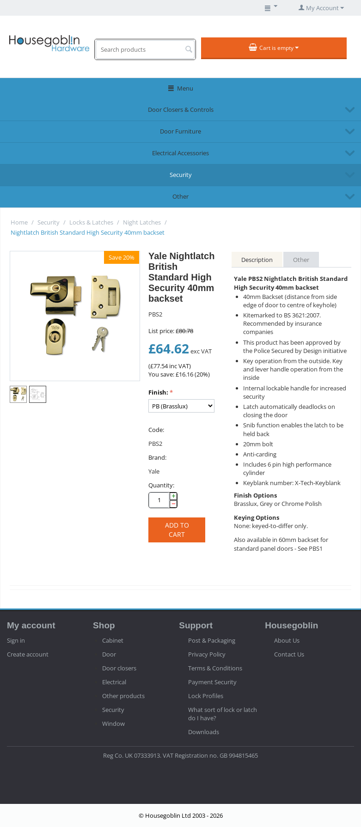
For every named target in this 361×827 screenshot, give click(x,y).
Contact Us (289, 654)
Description (257, 259)
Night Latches (142, 222)
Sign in (16, 640)
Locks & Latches (91, 222)
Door (109, 654)
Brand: (157, 457)
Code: (156, 430)
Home (19, 222)
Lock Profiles (205, 696)
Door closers (119, 668)
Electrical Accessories (180, 153)
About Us (287, 640)
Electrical (114, 682)
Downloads (203, 732)
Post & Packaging (211, 640)
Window (113, 723)
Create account (28, 654)
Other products (123, 696)
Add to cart (177, 530)
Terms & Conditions (215, 668)
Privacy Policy (207, 654)
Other (180, 196)
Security (181, 174)
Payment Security (212, 682)
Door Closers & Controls (181, 109)
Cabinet (112, 640)
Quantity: (161, 485)
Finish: (158, 392)
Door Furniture (180, 131)
